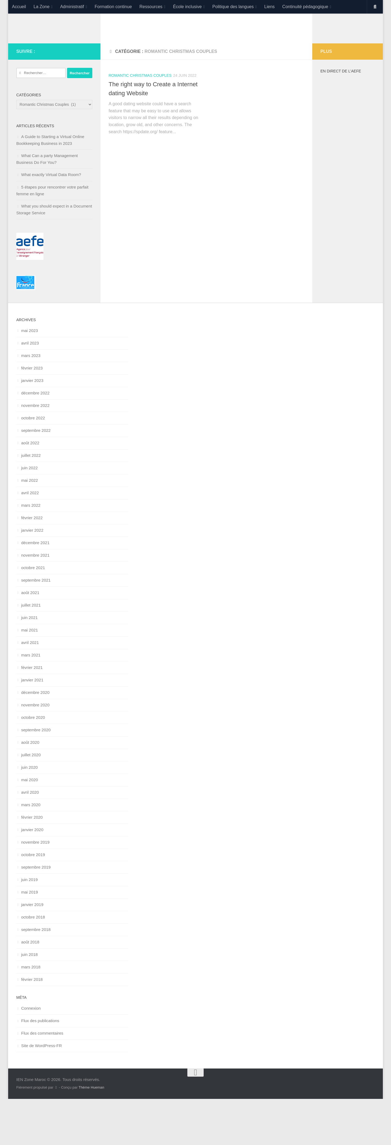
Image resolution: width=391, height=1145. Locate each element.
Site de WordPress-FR (41, 1091)
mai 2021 (29, 676)
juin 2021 (29, 663)
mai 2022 (29, 526)
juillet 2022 (31, 501)
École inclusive (187, 6)
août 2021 (30, 638)
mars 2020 (30, 851)
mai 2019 (29, 938)
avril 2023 (30, 389)
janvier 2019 (32, 950)
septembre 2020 (36, 776)
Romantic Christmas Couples (140, 121)
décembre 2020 (35, 738)
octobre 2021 (33, 613)
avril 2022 (30, 539)
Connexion (31, 1054)
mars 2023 (30, 401)
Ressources (151, 6)
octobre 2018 (33, 963)
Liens (269, 6)
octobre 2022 (33, 464)
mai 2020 (29, 826)
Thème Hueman (91, 1133)
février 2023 (32, 414)
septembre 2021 (36, 626)
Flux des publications (40, 1066)
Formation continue (113, 6)
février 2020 (32, 863)
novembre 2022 (35, 451)
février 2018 (32, 1025)
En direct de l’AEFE (340, 117)
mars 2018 (30, 1013)
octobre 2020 (33, 763)
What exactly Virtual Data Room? (51, 220)
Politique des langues (233, 6)
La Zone (42, 6)
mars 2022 (30, 551)
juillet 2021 (31, 651)
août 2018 (30, 988)
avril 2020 (30, 838)
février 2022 (32, 564)
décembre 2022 (35, 439)
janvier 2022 (32, 576)
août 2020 (30, 788)
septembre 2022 (36, 476)
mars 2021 (30, 701)
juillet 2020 (31, 801)
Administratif (72, 6)
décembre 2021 (35, 588)
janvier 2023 (32, 426)
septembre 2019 (36, 913)
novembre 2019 (35, 888)
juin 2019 (29, 925)
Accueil (19, 6)
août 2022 (30, 489)
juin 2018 (29, 1000)
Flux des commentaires (42, 1079)
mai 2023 (29, 376)
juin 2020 (29, 813)
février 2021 (32, 713)
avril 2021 (30, 688)
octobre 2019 (33, 900)
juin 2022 (29, 514)
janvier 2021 (32, 726)
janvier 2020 (32, 875)
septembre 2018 (36, 975)
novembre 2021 (35, 601)
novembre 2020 (35, 751)
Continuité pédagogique (305, 6)
